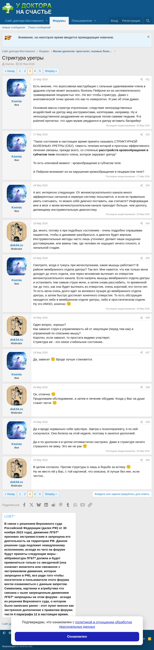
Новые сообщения (13, 27)
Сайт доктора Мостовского (24, 20)
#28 (148, 387)
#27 (148, 352)
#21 (148, 79)
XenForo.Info (26, 646)
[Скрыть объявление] (148, 37)
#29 (148, 422)
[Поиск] (148, 20)
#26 (148, 317)
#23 (148, 185)
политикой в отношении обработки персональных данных (95, 624)
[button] (47, 20)
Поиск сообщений (39, 27)
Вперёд (50, 70)
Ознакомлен (77, 636)
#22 (148, 134)
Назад (11, 70)
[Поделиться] (141, 79)
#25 (148, 258)
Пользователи (82, 20)
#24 (148, 223)
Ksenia (10, 64)
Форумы (59, 20)
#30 (148, 460)
